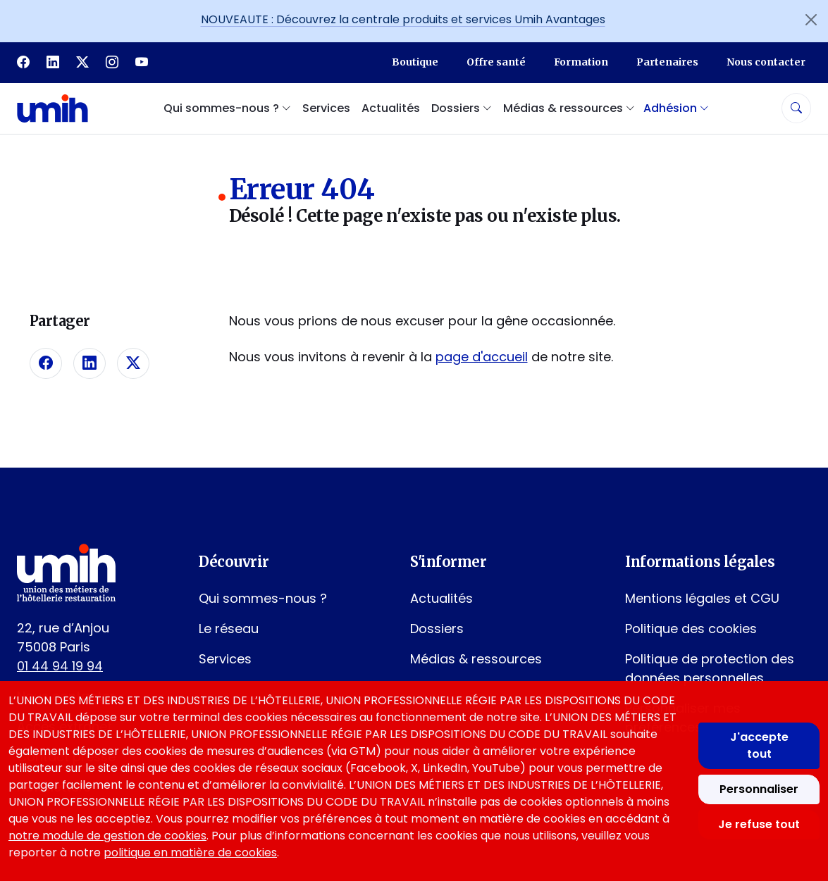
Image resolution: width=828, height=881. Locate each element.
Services (326, 108)
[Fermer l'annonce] (811, 19)
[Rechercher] (796, 108)
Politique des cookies (691, 628)
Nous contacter (766, 62)
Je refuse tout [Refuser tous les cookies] (759, 824)
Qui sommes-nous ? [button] (227, 108)
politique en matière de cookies (190, 852)
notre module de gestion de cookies (107, 835)
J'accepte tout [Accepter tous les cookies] (759, 745)
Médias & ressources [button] (569, 108)
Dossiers (437, 628)
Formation (581, 62)
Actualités (391, 108)
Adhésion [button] (676, 108)
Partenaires (667, 62)
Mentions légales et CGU (702, 598)
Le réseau (229, 628)
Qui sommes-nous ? (263, 598)
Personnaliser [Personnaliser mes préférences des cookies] (758, 789)
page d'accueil (481, 356)
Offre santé (496, 62)
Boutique (415, 62)
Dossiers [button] (461, 108)
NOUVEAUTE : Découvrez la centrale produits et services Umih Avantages (403, 19)
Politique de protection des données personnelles (709, 668)
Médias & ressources (476, 659)
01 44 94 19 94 (60, 666)
